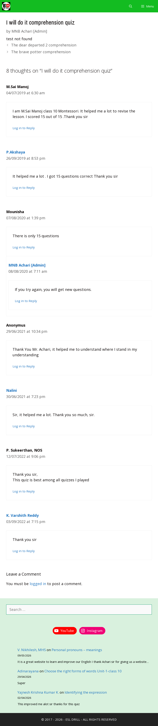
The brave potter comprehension (41, 51)
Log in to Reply (24, 128)
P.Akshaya (15, 152)
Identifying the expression (86, 692)
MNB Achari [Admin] (26, 265)
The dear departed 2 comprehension (43, 44)
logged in (38, 583)
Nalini (11, 390)
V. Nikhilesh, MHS (31, 649)
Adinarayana (28, 671)
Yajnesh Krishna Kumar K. (38, 692)
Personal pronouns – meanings (77, 649)
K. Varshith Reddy (22, 515)
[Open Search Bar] (130, 6)
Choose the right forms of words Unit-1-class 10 (83, 671)
